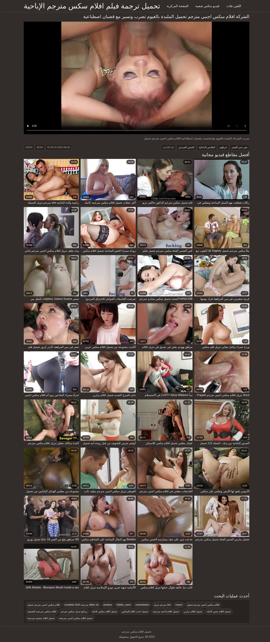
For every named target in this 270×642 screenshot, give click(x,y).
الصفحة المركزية (176, 6)
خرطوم (222, 147)
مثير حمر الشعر (238, 147)
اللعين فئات (232, 6)
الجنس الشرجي (185, 147)
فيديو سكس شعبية (206, 6)
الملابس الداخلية (205, 147)
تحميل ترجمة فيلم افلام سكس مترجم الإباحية (90, 6)
